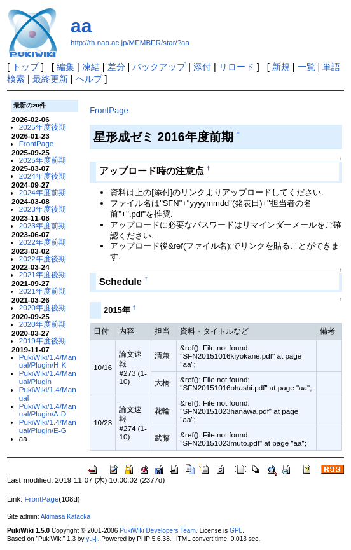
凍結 (91, 67)
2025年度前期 (42, 160)
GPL (236, 530)
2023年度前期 (42, 225)
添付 (202, 67)
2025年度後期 (42, 127)
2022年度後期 (42, 258)
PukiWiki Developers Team (158, 530)
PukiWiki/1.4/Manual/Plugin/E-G (47, 426)
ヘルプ (89, 79)
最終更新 (50, 79)
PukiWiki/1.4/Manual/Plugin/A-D (47, 410)
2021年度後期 (42, 274)
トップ (25, 67)
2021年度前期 (42, 291)
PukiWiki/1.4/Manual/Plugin (47, 377)
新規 (281, 67)
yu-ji (91, 538)
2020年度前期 (42, 324)
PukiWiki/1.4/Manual (47, 393)
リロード (236, 67)
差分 (116, 67)
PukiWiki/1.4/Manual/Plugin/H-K (47, 361)
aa (81, 25)
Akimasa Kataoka (65, 516)
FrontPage (36, 143)
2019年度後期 (42, 340)
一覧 (306, 67)
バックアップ (159, 67)
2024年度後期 (42, 176)
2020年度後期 (42, 307)
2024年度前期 (42, 192)
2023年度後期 (42, 209)
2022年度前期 (42, 242)
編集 (65, 67)
